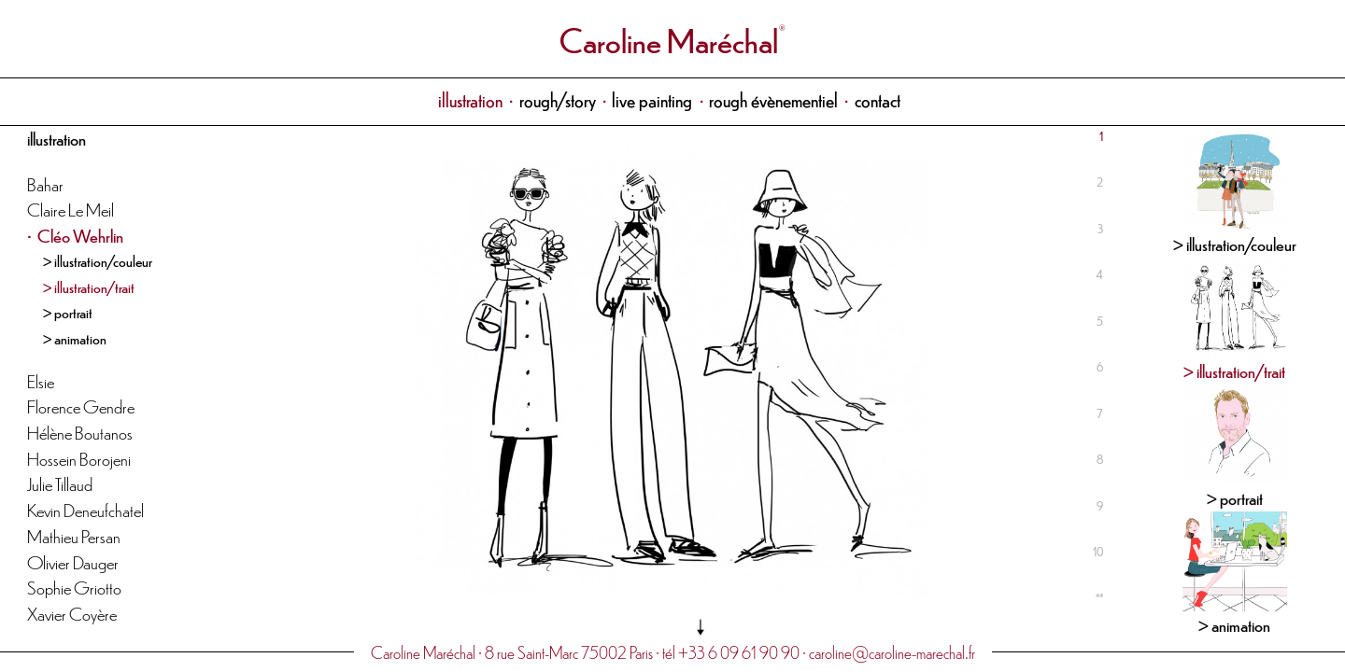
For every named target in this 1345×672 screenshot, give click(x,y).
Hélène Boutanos (80, 431)
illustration (470, 99)
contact (877, 99)
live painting (652, 99)
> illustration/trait (88, 286)
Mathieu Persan (73, 535)
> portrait (67, 311)
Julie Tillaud (59, 483)
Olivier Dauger (73, 561)
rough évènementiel (773, 99)
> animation (74, 338)
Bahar (45, 183)
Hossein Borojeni (79, 457)
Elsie (40, 380)
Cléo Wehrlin (80, 234)
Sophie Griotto (74, 586)
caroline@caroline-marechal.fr (892, 652)
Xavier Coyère (72, 612)
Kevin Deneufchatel (85, 509)
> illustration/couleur (97, 260)
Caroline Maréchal (668, 39)
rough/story (557, 99)
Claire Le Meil (70, 208)
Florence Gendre (80, 405)
